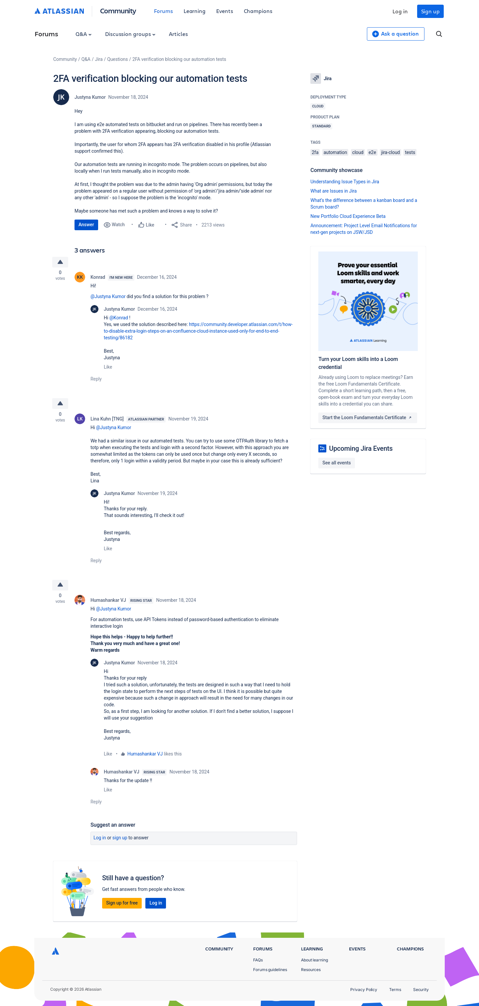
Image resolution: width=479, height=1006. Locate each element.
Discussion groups (130, 33)
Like (108, 368)
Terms (395, 989)
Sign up (430, 11)
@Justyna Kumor (107, 297)
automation (335, 152)
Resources (311, 969)
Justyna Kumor (90, 97)
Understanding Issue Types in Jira (344, 181)
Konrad (97, 278)
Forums (163, 10)
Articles (178, 33)
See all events (336, 462)
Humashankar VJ (108, 602)
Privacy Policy (363, 989)
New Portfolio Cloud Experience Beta (348, 216)
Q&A (83, 33)
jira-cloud (390, 152)
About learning (314, 959)
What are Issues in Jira (333, 191)
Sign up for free (122, 905)
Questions (117, 59)
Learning (195, 10)
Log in (400, 11)
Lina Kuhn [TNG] (107, 420)
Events (224, 10)
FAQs (258, 959)
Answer (86, 224)
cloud (358, 152)
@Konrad (118, 318)
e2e (372, 152)
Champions (258, 10)
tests (410, 152)
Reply (96, 380)
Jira (99, 59)
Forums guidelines (270, 969)
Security (421, 989)
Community (118, 10)
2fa (315, 152)
